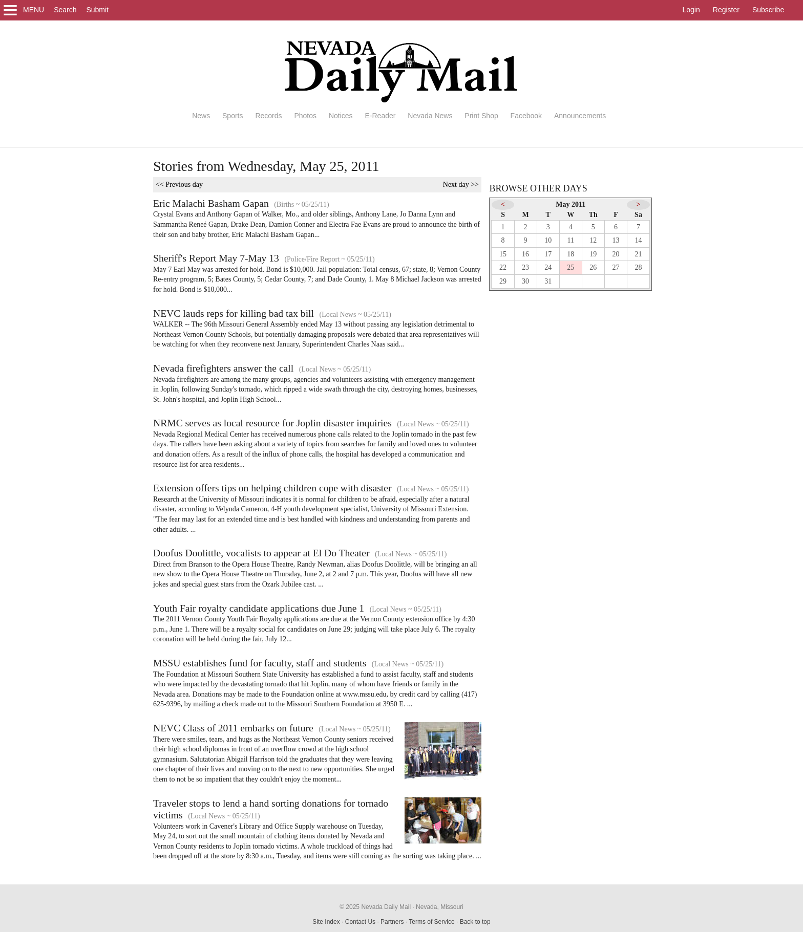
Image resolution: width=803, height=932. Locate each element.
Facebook (526, 116)
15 (502, 254)
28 (638, 267)
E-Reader (380, 116)
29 (502, 281)
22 (502, 267)
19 (593, 254)
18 (570, 254)
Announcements (580, 116)
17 (548, 254)
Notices (341, 116)
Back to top (475, 921)
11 (570, 240)
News (201, 116)
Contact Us (360, 921)
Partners (392, 921)
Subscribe (768, 10)
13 (615, 240)
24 (548, 267)
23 (525, 267)
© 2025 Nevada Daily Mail (375, 907)
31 (548, 281)
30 (525, 281)
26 (593, 267)
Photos (305, 116)
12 (593, 240)
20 (615, 254)
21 (638, 254)
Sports (232, 116)
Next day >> (461, 184)
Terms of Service (431, 921)
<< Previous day (179, 184)
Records (268, 116)
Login (691, 10)
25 (570, 267)
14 (638, 240)
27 (615, 267)
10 (548, 240)
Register (726, 10)
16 (525, 254)
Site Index (326, 921)
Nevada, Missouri (439, 907)
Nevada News (430, 116)
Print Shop (481, 116)
